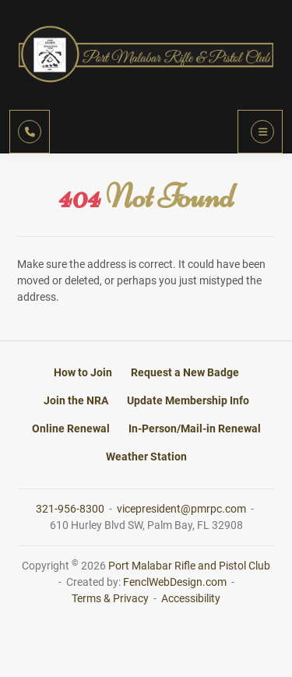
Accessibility (190, 598)
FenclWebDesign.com (175, 582)
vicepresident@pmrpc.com (182, 508)
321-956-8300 (71, 508)
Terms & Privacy (110, 598)
